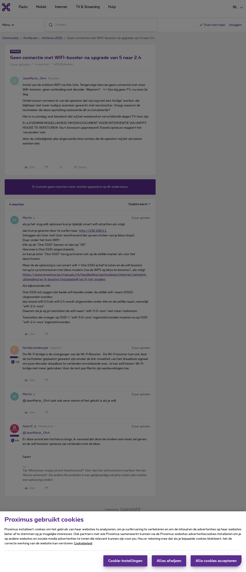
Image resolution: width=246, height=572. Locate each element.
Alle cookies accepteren (216, 562)
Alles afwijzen (169, 562)
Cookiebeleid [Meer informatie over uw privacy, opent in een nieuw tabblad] (83, 545)
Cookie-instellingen (125, 562)
